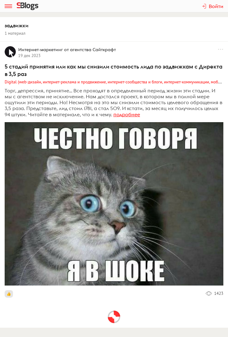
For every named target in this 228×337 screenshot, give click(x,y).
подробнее (126, 114)
